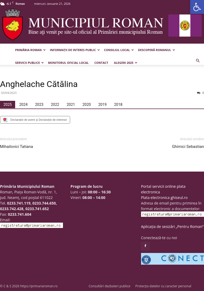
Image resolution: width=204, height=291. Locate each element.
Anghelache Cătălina (39, 84)
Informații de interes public (75, 50)
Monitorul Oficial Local (68, 63)
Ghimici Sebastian (188, 146)
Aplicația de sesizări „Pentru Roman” (172, 226)
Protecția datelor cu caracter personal (163, 286)
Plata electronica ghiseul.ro (164, 197)
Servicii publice (29, 63)
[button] (197, 7)
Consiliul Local (119, 50)
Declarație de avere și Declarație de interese (38, 120)
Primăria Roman (30, 50)
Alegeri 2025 (125, 63)
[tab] (7, 104)
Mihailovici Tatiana (16, 146)
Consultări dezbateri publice (109, 286)
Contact (101, 63)
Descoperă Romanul (156, 50)
